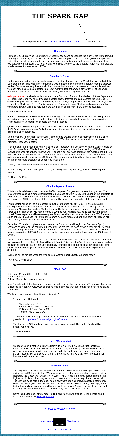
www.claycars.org (45, 396)
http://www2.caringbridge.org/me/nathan (46, 319)
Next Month (73, 421)
